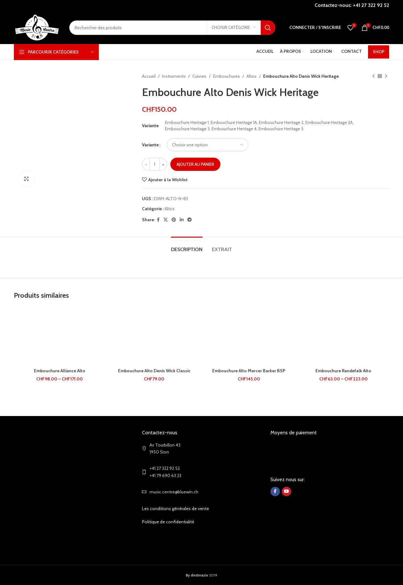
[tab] (186, 246)
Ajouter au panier (195, 164)
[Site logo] (37, 27)
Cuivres (199, 76)
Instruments (174, 76)
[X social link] (166, 220)
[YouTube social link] (286, 491)
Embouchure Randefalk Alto (343, 371)
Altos (252, 76)
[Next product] (386, 76)
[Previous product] (373, 76)
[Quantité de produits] (154, 164)
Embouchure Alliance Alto (59, 371)
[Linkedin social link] (181, 220)
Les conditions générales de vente (175, 508)
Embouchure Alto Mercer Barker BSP (248, 371)
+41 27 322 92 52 (371, 5)
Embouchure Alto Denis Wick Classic (154, 371)
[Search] (172, 27)
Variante (150, 145)
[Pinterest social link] (174, 220)
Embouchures (226, 76)
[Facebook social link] (158, 220)
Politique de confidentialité (168, 522)
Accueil (149, 76)
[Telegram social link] (189, 220)
